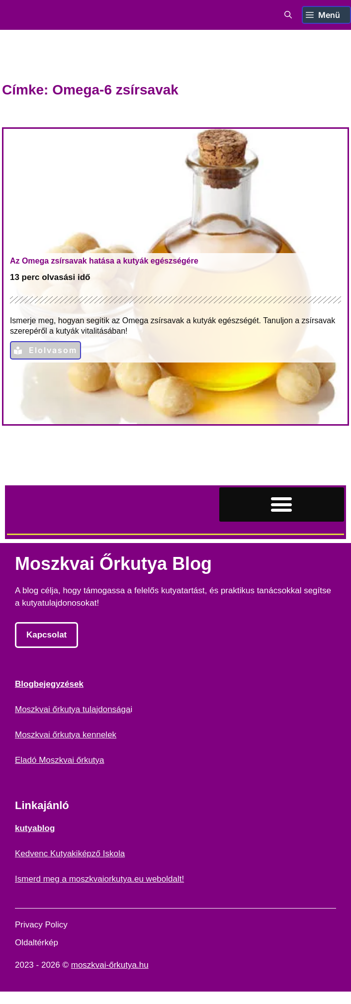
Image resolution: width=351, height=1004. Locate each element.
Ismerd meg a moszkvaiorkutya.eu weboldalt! (99, 879)
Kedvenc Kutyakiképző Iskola (70, 853)
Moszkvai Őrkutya (63, 15)
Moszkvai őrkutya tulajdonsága (72, 709)
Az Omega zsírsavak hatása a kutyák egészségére (104, 261)
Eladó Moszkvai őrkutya (59, 760)
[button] (288, 15)
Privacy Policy (41, 924)
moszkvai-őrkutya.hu (110, 965)
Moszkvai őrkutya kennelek (65, 734)
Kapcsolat (46, 634)
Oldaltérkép (36, 942)
